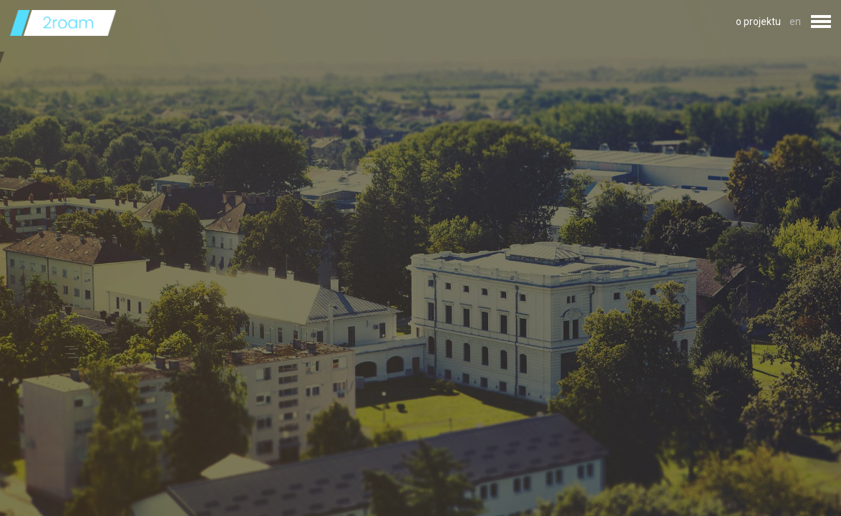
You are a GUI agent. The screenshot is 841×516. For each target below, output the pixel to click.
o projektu (758, 21)
